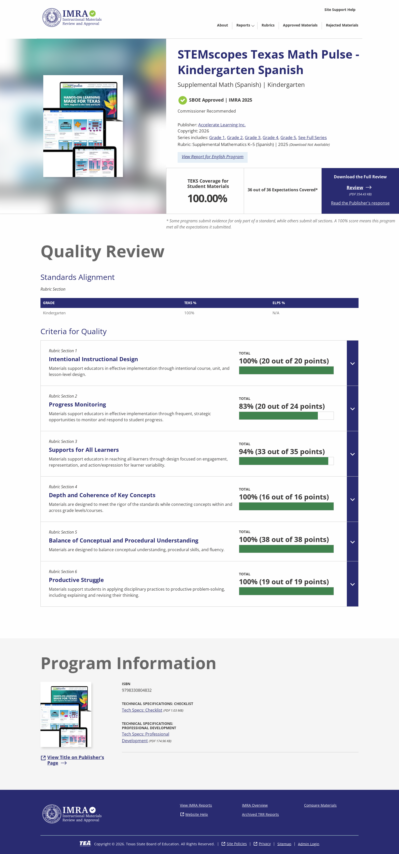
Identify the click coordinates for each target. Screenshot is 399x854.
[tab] (199, 363)
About (222, 25)
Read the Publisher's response (360, 203)
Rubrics (268, 25)
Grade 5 (288, 137)
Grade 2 (235, 137)
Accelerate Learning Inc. (222, 125)
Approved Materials (302, 26)
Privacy (265, 843)
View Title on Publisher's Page (75, 760)
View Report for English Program (213, 156)
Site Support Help (339, 9)
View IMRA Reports (196, 805)
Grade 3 (253, 137)
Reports (243, 25)
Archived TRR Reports (260, 814)
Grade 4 (270, 137)
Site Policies (237, 843)
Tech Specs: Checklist (142, 710)
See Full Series (312, 137)
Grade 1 (217, 137)
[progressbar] (286, 370)
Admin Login (308, 843)
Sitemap (284, 843)
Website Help (196, 814)
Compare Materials (320, 805)
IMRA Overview (255, 805)
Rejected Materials (344, 26)
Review (355, 187)
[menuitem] (222, 25)
